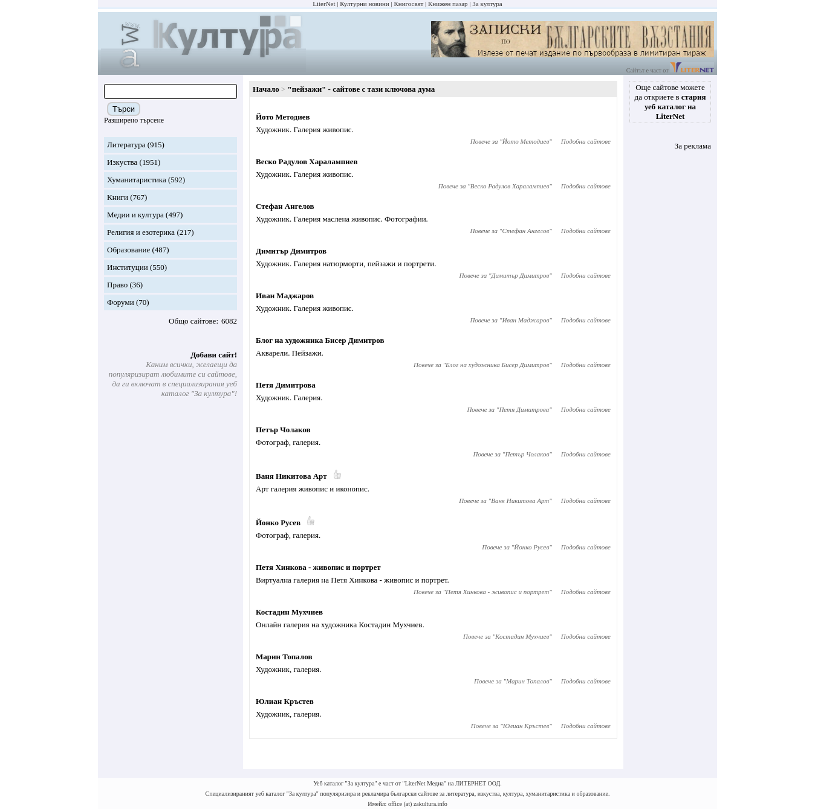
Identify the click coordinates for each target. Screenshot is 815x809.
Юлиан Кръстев (285, 701)
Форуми (120, 302)
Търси (123, 109)
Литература (126, 144)
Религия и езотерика (141, 232)
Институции (127, 267)
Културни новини (364, 3)
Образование (128, 249)
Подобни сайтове (586, 141)
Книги (117, 197)
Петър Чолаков (283, 429)
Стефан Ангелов (285, 206)
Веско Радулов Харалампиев (307, 161)
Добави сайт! (213, 354)
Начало (266, 89)
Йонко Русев (278, 522)
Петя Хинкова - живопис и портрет (318, 567)
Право (117, 284)
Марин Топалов (284, 656)
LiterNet (324, 3)
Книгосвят (408, 3)
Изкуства (122, 162)
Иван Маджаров (285, 295)
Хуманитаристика (136, 179)
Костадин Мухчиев (289, 611)
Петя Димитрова (286, 384)
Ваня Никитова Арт (291, 476)
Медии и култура (135, 214)
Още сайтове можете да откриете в (670, 102)
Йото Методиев (283, 116)
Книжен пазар (448, 3)
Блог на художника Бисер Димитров (320, 340)
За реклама (693, 145)
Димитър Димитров (291, 250)
